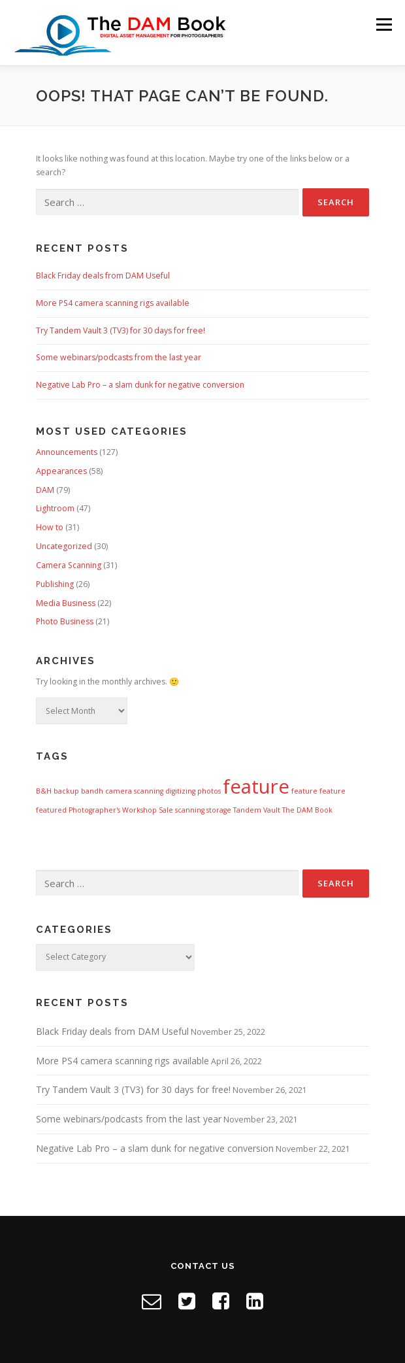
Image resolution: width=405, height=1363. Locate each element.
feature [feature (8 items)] (256, 786)
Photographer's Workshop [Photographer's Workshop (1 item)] (113, 810)
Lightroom (55, 508)
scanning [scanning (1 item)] (189, 810)
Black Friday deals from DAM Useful (103, 275)
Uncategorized (64, 546)
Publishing (55, 584)
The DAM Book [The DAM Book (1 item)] (307, 810)
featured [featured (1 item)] (51, 810)
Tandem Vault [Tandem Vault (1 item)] (256, 810)
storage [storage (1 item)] (218, 810)
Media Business (65, 603)
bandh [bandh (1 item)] (92, 791)
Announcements (66, 452)
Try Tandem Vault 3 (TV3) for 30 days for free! (120, 330)
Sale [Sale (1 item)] (166, 810)
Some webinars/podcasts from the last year (118, 357)
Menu (383, 24)
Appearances (61, 471)
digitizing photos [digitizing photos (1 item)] (193, 791)
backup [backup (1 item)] (66, 791)
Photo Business (64, 621)
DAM (45, 490)
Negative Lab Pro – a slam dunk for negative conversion (140, 384)
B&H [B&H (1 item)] (44, 791)
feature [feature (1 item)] (304, 791)
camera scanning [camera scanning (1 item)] (134, 791)
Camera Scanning (68, 565)
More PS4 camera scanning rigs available (112, 303)
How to (49, 527)
